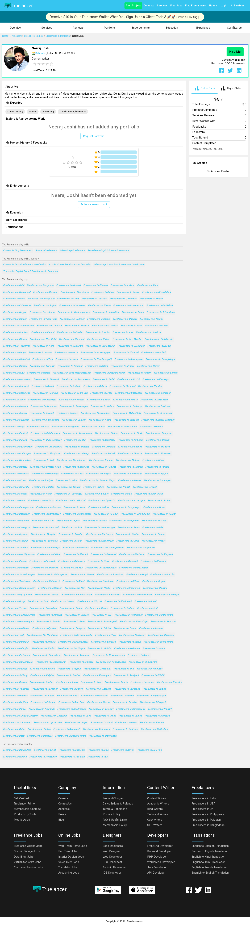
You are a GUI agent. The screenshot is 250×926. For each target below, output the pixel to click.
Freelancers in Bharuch (163, 621)
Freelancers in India (98, 750)
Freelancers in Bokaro (95, 386)
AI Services (238, 5)
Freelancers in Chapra (153, 534)
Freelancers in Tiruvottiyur (68, 494)
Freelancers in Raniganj (126, 675)
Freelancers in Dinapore (72, 628)
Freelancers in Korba (38, 426)
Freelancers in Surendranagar (18, 574)
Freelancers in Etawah (68, 487)
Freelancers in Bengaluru (41, 298)
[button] (15, 28)
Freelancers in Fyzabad (45, 628)
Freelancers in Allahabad (16, 359)
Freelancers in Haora (66, 359)
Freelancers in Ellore (98, 561)
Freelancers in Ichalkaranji (127, 473)
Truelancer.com (135, 921)
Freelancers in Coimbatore (17, 305)
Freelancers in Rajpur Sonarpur (158, 420)
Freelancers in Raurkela (45, 393)
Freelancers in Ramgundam (95, 413)
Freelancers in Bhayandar (128, 393)
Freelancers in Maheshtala (126, 413)
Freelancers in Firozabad (158, 453)
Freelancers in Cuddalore (100, 581)
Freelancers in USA (98, 757)
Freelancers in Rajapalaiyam (151, 695)
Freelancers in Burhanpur (99, 534)
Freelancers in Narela (38, 373)
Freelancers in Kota (123, 332)
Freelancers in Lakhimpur (71, 648)
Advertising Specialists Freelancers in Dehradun (119, 264)
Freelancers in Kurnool (41, 413)
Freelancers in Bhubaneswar (128, 305)
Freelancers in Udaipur (125, 319)
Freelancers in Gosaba (94, 520)
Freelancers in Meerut (66, 352)
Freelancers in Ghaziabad (123, 298)
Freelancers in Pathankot (46, 581)
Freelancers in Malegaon (16, 420)
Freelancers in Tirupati (145, 487)
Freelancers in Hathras (15, 695)
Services (162, 5)
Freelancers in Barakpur (16, 642)
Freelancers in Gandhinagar (45, 547)
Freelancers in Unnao (97, 608)
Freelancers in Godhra (68, 675)
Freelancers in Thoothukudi (122, 426)
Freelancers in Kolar (67, 695)
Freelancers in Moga (67, 682)
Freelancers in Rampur (15, 467)
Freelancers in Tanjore (157, 467)
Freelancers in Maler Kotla (102, 736)
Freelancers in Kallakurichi (159, 339)
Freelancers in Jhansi (93, 426)
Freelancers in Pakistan (72, 757)
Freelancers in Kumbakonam (77, 594)
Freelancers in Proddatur (110, 574)
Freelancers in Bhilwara (157, 447)
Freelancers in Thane (99, 305)
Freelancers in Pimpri (14, 352)
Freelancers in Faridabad (159, 305)
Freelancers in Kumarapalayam (107, 547)
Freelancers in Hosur (154, 507)
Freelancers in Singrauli (160, 554)
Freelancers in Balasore (39, 736)
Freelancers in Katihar (48, 554)
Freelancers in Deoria (116, 682)
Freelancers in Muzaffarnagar (45, 440)
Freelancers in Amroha (162, 574)
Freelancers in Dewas (129, 480)
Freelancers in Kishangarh (97, 675)
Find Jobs (176, 5)
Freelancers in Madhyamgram (18, 615)
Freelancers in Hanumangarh (18, 621)
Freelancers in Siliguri (98, 400)
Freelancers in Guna (74, 621)
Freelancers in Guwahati (105, 325)
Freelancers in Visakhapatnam (73, 312)
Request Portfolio (94, 136)
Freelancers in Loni (38, 601)
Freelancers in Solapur (15, 366)
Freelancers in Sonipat (15, 494)
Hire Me (235, 51)
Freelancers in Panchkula (44, 541)
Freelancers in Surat (67, 298)
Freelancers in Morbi (101, 722)
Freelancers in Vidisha (99, 648)
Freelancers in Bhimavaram (158, 642)
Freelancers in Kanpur (14, 319)
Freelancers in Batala (130, 642)
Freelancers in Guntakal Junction (20, 716)
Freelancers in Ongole (153, 581)
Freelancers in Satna (43, 487)
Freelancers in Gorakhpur (131, 346)
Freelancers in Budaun (122, 608)
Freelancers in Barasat (101, 460)
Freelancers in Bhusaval (124, 561)
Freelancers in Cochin (98, 319)
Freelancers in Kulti (44, 460)
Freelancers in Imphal (68, 520)
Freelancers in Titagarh (98, 689)
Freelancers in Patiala (103, 447)
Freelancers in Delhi (13, 285)
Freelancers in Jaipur (103, 292)
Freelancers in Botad (14, 729)
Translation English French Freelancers (108, 250)
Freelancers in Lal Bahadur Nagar (97, 480)
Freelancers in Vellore (102, 406)
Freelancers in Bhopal (151, 298)
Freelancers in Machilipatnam (18, 554)
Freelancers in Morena (151, 628)
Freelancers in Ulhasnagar (42, 400)
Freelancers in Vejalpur (101, 709)
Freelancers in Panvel (72, 689)
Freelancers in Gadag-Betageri (19, 588)
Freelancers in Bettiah (154, 689)
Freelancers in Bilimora (125, 400)
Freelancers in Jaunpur (47, 594)
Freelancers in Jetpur (76, 722)
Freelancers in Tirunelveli (16, 346)
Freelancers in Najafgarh (70, 346)
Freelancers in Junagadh (42, 561)
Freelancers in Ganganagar (126, 507)
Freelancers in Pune (147, 285)
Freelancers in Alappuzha (102, 500)
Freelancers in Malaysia (149, 750)
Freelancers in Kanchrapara (17, 662)
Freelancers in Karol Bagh (154, 400)
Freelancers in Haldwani (126, 648)
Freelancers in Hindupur (149, 669)
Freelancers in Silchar (99, 628)
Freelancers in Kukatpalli (101, 440)
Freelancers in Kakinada (76, 467)
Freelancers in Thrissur (49, 325)
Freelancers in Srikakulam (17, 722)
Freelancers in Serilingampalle (76, 635)
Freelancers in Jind (147, 608)
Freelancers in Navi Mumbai (127, 339)
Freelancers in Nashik (159, 346)
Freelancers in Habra (153, 648)
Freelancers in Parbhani (15, 473)
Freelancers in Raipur (98, 339)
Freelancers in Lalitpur (42, 695)
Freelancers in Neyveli (82, 574)
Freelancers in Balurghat (16, 648)
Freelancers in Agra (43, 346)
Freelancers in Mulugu (127, 460)
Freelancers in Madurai (77, 325)
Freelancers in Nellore (151, 426)
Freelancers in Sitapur (62, 601)
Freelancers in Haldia (99, 588)
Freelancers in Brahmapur (16, 453)
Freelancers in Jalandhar (106, 312)
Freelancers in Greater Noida (45, 467)
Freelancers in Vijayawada (43, 319)
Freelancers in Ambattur (130, 440)
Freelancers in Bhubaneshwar (109, 373)
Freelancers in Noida (14, 298)
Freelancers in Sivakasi (48, 507)
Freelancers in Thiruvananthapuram (71, 373)
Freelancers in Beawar (15, 682)
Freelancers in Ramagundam (18, 507)
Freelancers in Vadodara (72, 305)
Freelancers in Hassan (142, 682)
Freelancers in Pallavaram (158, 615)
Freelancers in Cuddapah (127, 689)
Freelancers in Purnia (128, 541)
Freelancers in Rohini (148, 366)
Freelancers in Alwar (72, 473)
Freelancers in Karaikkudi (45, 568)
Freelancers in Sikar (71, 541)
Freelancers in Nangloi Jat (140, 547)
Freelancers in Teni (42, 359)
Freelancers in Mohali (151, 319)
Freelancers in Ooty (99, 507)
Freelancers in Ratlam (159, 500)
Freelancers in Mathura (77, 447)
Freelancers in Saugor (96, 494)
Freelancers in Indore (128, 292)
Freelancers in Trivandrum (160, 312)
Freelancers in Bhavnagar (156, 379)
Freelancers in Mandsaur (94, 695)
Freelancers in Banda (125, 628)
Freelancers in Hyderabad (16, 292)
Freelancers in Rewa (128, 527)
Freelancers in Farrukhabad (70, 500)
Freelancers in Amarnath (46, 527)
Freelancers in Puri (75, 588)
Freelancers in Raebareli (103, 554)
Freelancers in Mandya (15, 669)
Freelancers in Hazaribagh (134, 621)
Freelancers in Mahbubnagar (50, 662)
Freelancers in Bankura (42, 669)
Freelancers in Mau (121, 494)
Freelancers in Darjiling (15, 702)
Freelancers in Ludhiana (42, 312)
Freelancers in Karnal (164, 514)
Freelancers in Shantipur (161, 635)
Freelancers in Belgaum (126, 420)
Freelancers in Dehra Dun (74, 393)
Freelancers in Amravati (15, 386)
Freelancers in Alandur (48, 621)
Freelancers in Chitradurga (47, 655)
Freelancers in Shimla (128, 581)
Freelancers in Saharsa (103, 642)
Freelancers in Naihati (118, 487)
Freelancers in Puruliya (125, 702)
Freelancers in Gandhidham (137, 594)
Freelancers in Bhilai (103, 379)
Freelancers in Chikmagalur (130, 709)
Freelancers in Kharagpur (16, 527)
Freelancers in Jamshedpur (100, 346)
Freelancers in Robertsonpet (111, 662)
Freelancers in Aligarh (139, 373)
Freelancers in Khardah (169, 682)
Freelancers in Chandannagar (101, 568)
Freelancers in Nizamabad (17, 460)
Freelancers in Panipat (103, 467)
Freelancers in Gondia (122, 695)
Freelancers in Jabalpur (148, 332)
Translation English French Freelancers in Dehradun (30, 271)
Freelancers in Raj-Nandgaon (42, 635)
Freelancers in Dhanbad (126, 352)
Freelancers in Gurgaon (45, 292)
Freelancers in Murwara (75, 547)
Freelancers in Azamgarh (67, 729)
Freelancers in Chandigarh (74, 292)
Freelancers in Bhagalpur (159, 433)
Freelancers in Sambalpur (43, 608)
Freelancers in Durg (94, 487)
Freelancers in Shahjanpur (47, 453)
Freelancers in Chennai (95, 285)
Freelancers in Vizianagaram (53, 574)
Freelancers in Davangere (45, 420)
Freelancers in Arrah (43, 520)
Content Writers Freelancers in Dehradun (24, 264)
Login (224, 5)
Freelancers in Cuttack (68, 386)
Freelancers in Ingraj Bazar (17, 594)
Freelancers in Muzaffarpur (17, 447)
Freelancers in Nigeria (14, 757)
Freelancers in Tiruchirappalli (96, 359)
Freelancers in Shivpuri (89, 601)
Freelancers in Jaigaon (77, 615)
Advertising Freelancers (72, 250)
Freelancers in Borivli (128, 379)
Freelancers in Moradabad (17, 379)
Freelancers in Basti (13, 736)
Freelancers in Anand (139, 655)
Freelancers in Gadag (71, 608)
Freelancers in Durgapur (157, 393)
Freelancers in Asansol (15, 406)
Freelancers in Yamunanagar (100, 527)
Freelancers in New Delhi (43, 339)
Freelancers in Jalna (66, 480)
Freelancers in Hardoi (98, 702)
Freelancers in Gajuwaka (16, 487)
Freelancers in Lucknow (94, 298)
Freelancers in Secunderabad (18, 325)
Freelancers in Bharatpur (16, 514)
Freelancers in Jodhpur (72, 319)
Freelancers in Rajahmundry (45, 433)
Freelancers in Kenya (122, 750)
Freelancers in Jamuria (50, 615)
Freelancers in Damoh (130, 716)
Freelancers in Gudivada (125, 729)
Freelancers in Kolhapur (71, 400)
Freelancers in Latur (75, 440)
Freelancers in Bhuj (124, 669)
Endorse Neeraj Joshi (94, 205)
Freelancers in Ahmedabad (156, 292)
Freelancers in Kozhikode (16, 393)
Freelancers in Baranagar (157, 480)
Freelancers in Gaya (13, 426)
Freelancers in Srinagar (42, 366)
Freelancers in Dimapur (81, 662)
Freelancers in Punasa (15, 440)
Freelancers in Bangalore (40, 285)
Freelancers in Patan (126, 722)
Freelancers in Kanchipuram (124, 520)
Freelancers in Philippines (43, 757)
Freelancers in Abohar (41, 682)
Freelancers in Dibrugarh (153, 702)
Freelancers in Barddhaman (71, 460)
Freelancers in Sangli (43, 386)
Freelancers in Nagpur (14, 312)
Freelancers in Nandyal (167, 594)
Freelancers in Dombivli (153, 352)
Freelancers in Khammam (126, 588)
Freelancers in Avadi (40, 494)
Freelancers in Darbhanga (45, 473)
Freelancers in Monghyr (43, 534)
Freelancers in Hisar (153, 460)
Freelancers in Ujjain (67, 413)
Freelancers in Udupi (14, 601)
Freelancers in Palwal (14, 709)
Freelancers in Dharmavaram (71, 736)
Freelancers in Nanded (150, 386)
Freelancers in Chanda (130, 447)
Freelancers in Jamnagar (44, 406)
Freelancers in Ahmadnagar (77, 433)
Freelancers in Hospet (153, 541)
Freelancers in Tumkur (130, 453)
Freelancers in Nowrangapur (95, 352)
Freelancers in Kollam (106, 433)
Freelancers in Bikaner (15, 339)
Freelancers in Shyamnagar (158, 413)
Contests (149, 5)
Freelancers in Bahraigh (15, 568)
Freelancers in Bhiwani (75, 554)
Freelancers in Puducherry (75, 379)
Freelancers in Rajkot (45, 305)
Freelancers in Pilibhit (153, 675)
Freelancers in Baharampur (133, 568)
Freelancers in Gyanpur (15, 541)
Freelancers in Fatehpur (107, 594)
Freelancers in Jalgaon (74, 420)
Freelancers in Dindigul (130, 467)
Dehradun (40, 53)
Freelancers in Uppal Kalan (48, 722)
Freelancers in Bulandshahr (99, 541)
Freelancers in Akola (99, 420)
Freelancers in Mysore (122, 366)
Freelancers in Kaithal (43, 648)
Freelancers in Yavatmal (16, 689)
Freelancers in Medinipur (16, 628)
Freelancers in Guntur (156, 325)
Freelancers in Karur (74, 507)
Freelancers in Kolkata (122, 285)
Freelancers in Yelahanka (96, 729)
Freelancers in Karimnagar (46, 514)
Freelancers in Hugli (137, 574)
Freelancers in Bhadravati (118, 601)
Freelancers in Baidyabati (154, 729)
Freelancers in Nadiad (127, 534)
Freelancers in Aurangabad (129, 359)
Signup (212, 5)
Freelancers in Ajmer (14, 400)
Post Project (133, 5)
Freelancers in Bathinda (40, 500)
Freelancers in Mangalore (65, 426)
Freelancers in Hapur (14, 500)
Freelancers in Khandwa (153, 561)
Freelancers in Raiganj (154, 588)
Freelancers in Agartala (15, 534)
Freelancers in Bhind (73, 581)
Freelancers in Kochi (131, 325)
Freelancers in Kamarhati (49, 447)
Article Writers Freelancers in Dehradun (70, 264)
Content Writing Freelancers (17, 250)
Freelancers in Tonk (13, 635)
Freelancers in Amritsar (15, 332)
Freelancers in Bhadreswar (72, 709)
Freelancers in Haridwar (131, 554)
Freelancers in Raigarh (160, 709)
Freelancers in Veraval (15, 608)
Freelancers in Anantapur (131, 500)
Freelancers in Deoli (80, 716)
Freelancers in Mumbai (68, 285)
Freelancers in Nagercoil (16, 520)
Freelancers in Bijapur (156, 473)
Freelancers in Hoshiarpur (128, 615)
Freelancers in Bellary (157, 440)
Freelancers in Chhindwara (143, 662)
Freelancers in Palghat (42, 675)
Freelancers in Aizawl (14, 480)
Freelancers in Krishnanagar (73, 642)
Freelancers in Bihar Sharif (149, 494)
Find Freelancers (195, 5)
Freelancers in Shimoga (76, 453)
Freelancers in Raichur (106, 514)
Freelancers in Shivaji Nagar (160, 359)
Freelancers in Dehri (91, 682)
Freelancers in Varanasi (71, 339)
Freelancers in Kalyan (40, 352)
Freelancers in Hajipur (69, 669)
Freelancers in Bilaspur (98, 473)
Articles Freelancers (46, 250)
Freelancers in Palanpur (43, 702)
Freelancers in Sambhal (15, 547)
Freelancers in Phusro (14, 561)
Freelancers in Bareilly (165, 373)
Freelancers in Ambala (43, 642)
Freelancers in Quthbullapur (135, 514)
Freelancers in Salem (96, 366)
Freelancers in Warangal (122, 386)
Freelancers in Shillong (15, 675)
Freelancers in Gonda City (97, 669)
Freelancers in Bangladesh (17, 750)
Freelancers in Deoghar (71, 534)
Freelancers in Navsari (50, 588)
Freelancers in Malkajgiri (132, 635)
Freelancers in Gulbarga (129, 406)
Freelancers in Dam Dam (71, 702)
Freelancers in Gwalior (97, 332)
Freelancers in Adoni (145, 601)
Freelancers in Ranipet (40, 480)
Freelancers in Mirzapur (154, 520)
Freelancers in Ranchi (43, 332)
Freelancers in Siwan (104, 716)
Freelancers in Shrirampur (77, 514)
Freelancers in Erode (101, 393)
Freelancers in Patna (132, 312)
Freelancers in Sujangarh (71, 561)
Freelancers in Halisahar (44, 689)
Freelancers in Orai (102, 615)
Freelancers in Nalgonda (41, 709)
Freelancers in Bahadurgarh (102, 621)
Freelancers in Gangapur (54, 716)
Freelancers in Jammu (14, 413)
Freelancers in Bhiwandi (46, 379)
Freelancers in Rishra (39, 729)
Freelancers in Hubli (13, 373)
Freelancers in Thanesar (77, 655)
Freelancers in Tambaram (16, 581)
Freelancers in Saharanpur (74, 406)
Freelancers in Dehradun (70, 332)
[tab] (204, 88)
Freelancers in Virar (105, 635)
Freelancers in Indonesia (71, 750)
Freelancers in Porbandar (16, 655)
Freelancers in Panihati (15, 433)
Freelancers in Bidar (152, 527)
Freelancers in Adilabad (157, 716)
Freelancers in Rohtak (103, 453)
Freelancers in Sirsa (71, 568)
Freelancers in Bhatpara (157, 406)
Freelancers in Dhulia (132, 433)
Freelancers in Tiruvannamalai (108, 655)
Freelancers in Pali (71, 527)
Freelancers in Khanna (151, 722)
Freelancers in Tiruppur (70, 366)
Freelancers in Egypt (44, 750)
